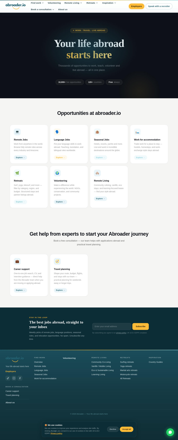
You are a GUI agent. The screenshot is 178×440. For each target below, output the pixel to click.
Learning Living (98, 374)
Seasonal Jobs (40, 374)
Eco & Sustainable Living (103, 370)
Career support (12, 391)
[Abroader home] (15, 6)
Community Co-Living (101, 362)
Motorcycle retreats (128, 374)
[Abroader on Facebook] (20, 378)
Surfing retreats (127, 362)
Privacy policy (56, 433)
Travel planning (12, 395)
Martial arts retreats (128, 370)
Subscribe (140, 326)
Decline (113, 429)
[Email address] (111, 326)
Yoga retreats (126, 366)
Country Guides (156, 362)
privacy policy (121, 333)
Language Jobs (41, 370)
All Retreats (125, 378)
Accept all (126, 429)
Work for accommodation (45, 378)
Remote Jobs (40, 366)
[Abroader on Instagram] (14, 378)
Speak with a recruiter (159, 6)
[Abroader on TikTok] (8, 378)
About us (62, 9)
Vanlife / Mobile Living (101, 366)
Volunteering (54, 3)
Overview (38, 362)
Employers (136, 6)
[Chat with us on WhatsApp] (170, 432)
